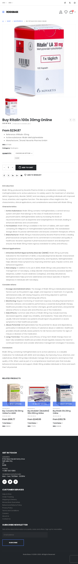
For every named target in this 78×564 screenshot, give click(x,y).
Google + (17, 175)
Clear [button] (17, 158)
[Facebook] (65, 2)
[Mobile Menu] (4, 12)
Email (21, 175)
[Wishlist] (66, 12)
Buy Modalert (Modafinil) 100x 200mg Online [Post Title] (38, 412)
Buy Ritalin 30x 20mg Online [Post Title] (62, 412)
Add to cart (27, 167)
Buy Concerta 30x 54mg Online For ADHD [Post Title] (12, 412)
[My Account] (60, 12)
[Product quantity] (8, 167)
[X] (70, 2)
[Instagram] (74, 2)
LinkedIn (13, 175)
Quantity (6, 153)
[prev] (70, 120)
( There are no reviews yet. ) (21, 124)
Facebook (4, 175)
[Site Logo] (12, 12)
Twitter (8, 175)
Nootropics (14, 148)
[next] (74, 120)
